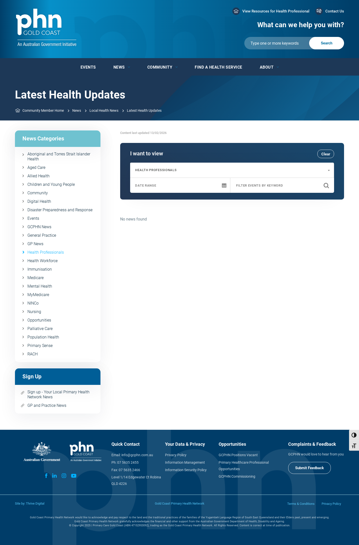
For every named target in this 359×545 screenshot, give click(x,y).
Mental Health (39, 286)
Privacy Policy (175, 455)
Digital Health (39, 201)
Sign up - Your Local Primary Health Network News (58, 394)
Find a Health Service (218, 67)
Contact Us (334, 11)
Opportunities (39, 320)
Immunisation (39, 269)
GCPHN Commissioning (237, 476)
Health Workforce (42, 260)
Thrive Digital (35, 503)
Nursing (34, 311)
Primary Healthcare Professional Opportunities (244, 465)
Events (88, 67)
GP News (35, 243)
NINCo (33, 303)
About (267, 67)
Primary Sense (40, 345)
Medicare (35, 277)
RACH (32, 354)
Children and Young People (51, 184)
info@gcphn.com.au (137, 455)
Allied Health (38, 176)
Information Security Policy (186, 470)
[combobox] (232, 170)
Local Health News (104, 110)
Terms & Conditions (301, 504)
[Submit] (294, 43)
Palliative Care (40, 328)
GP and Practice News (46, 405)
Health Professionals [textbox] (156, 170)
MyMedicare (38, 294)
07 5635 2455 (128, 462)
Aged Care (36, 167)
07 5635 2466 (129, 470)
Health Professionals (45, 252)
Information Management (185, 462)
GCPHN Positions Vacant (238, 455)
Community (160, 67)
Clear (325, 154)
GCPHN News (39, 226)
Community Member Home (43, 110)
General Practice (41, 235)
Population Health (43, 337)
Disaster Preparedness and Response (59, 210)
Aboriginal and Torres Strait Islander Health (58, 156)
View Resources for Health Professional (275, 11)
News (119, 67)
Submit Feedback (309, 468)
